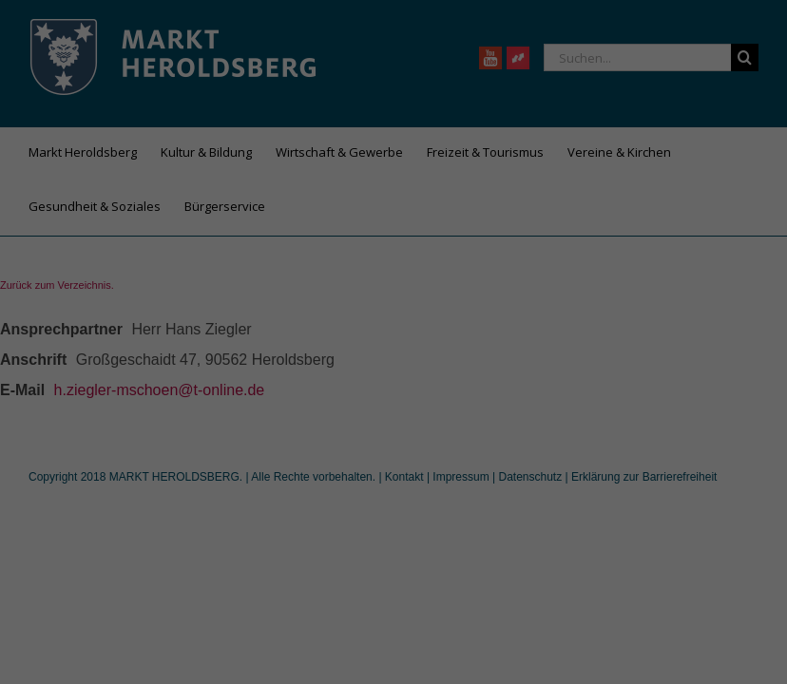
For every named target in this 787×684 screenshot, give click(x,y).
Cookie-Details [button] (309, 590)
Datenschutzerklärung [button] (402, 590)
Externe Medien (503, 371)
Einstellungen (186, 328)
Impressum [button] (486, 590)
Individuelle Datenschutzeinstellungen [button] (394, 548)
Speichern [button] (394, 492)
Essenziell (255, 371)
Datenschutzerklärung (273, 309)
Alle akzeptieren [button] (394, 436)
